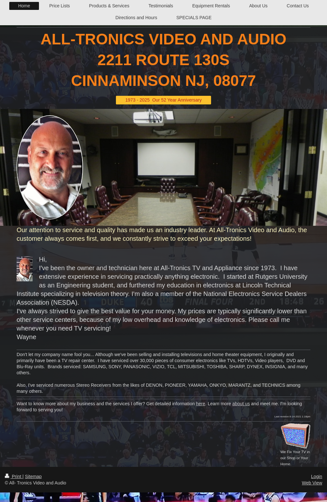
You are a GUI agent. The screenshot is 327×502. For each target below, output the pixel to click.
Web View (312, 482)
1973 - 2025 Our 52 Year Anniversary (163, 100)
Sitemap (33, 476)
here (200, 403)
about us (241, 403)
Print (13, 476)
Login (316, 476)
